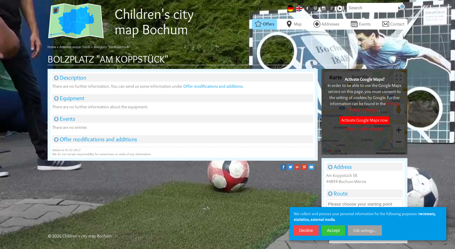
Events (361, 24)
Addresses (326, 24)
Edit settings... (364, 230)
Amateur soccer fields (74, 47)
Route (338, 193)
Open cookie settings (364, 128)
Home (52, 47)
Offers (264, 24)
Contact (393, 24)
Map (294, 24)
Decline (306, 230)
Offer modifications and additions (213, 86)
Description (70, 77)
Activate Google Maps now (364, 120)
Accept (333, 230)
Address (340, 166)
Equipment (69, 98)
